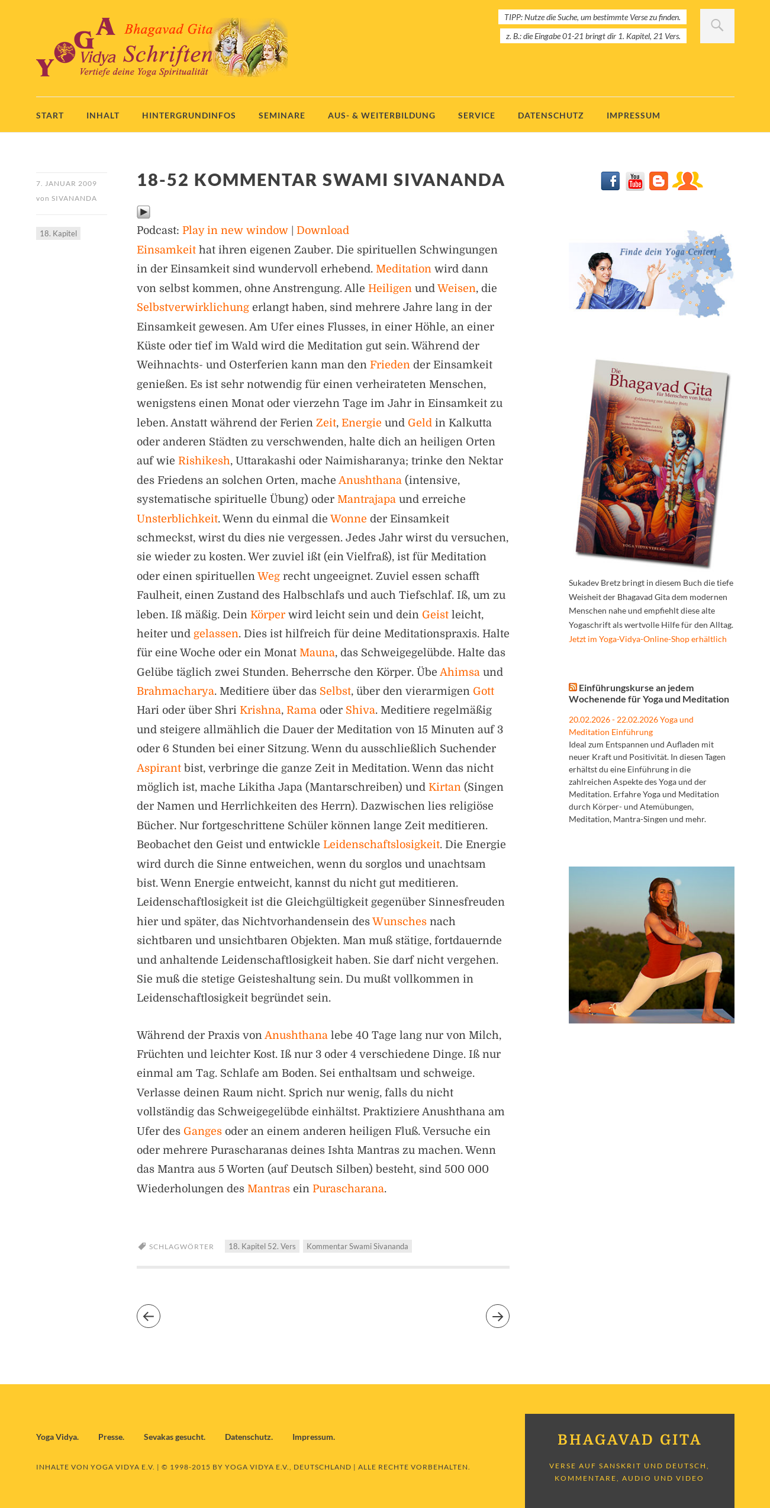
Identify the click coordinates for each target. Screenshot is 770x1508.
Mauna (317, 653)
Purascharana (348, 1189)
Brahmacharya (175, 691)
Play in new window (235, 230)
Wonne (348, 519)
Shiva (360, 710)
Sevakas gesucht (174, 1437)
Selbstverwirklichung (193, 307)
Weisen (456, 288)
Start (50, 115)
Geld (420, 423)
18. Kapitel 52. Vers (262, 1246)
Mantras (268, 1189)
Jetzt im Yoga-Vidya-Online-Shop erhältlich (648, 639)
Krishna (260, 710)
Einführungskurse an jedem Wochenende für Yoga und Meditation (649, 693)
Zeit (326, 423)
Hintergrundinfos (189, 115)
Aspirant (159, 768)
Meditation (403, 269)
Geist (435, 615)
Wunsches (399, 922)
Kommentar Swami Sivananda (357, 1246)
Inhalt (103, 115)
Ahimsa (460, 672)
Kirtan (445, 787)
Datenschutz (551, 115)
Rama (301, 710)
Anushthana (370, 480)
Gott (483, 691)
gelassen (216, 634)
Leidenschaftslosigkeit (381, 845)
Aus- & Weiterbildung (382, 115)
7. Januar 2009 (66, 183)
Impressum (634, 115)
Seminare (282, 115)
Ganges (202, 1131)
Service (476, 115)
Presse (110, 1437)
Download (323, 230)
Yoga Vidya (56, 1437)
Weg (268, 576)
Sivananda (74, 198)
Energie (361, 423)
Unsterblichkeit (177, 519)
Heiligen (390, 288)
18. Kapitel (58, 233)
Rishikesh (204, 461)
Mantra (356, 499)
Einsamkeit (166, 250)
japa (385, 499)
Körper (267, 615)
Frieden (390, 365)
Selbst (335, 691)
